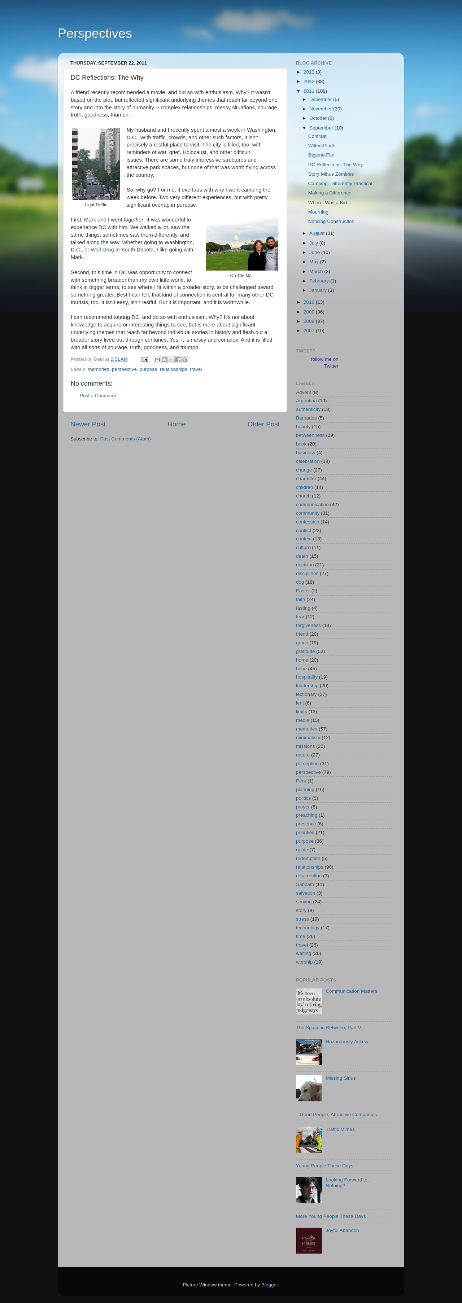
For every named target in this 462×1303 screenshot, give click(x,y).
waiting (303, 953)
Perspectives (95, 33)
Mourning (318, 212)
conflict (303, 530)
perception (307, 763)
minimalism (308, 737)
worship (304, 962)
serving (304, 901)
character (306, 478)
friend (302, 634)
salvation (305, 893)
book (301, 444)
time (300, 936)
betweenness (310, 435)
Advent (303, 392)
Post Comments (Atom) (125, 439)
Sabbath (305, 884)
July (314, 243)
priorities (305, 832)
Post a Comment (98, 395)
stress (302, 919)
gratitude (305, 651)
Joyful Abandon (342, 1230)
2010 (310, 302)
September (322, 128)
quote (302, 849)
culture (303, 547)
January (318, 290)
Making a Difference (330, 193)
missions (305, 746)
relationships (173, 369)
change (304, 470)
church (303, 496)
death (302, 556)
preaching (306, 815)
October (318, 118)
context (304, 538)
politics (303, 798)
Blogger (269, 1284)
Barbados (306, 418)
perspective (124, 369)
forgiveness (308, 625)
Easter (303, 590)
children (304, 487)
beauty (303, 426)
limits (301, 711)
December (321, 99)
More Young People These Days (331, 1216)
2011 (310, 91)
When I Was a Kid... (329, 202)
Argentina (306, 400)
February (319, 281)
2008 (310, 321)
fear (300, 616)
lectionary (306, 694)
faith (300, 599)
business (305, 452)
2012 (310, 81)
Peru (301, 781)
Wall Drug (102, 250)
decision (305, 564)
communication (312, 504)
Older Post (264, 424)
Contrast (317, 136)
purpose (148, 369)
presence (306, 823)
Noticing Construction (331, 221)
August (317, 233)
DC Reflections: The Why (335, 164)
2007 (310, 330)
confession (307, 522)
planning (305, 789)
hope (301, 668)
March (316, 271)
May (314, 261)
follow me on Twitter (325, 362)
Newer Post (88, 424)
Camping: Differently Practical (340, 183)
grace (302, 642)
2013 (310, 72)
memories (98, 369)
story (301, 910)
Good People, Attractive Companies (338, 1114)
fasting (303, 608)
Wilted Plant (321, 145)
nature (303, 755)
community (307, 513)
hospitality (307, 677)
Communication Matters (351, 991)
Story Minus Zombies (331, 174)
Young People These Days (324, 1165)
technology (307, 927)
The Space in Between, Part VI (329, 1027)
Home (176, 424)
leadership (307, 685)
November (321, 108)
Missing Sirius (341, 1078)
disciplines (307, 573)
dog (300, 582)
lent (300, 703)
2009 (310, 312)
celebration (308, 461)
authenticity (308, 409)
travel (196, 369)
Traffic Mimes (340, 1129)
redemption (308, 858)
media (302, 720)
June (315, 252)
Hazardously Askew (347, 1041)
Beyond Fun (321, 155)
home (302, 660)
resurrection (309, 875)
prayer (303, 807)
